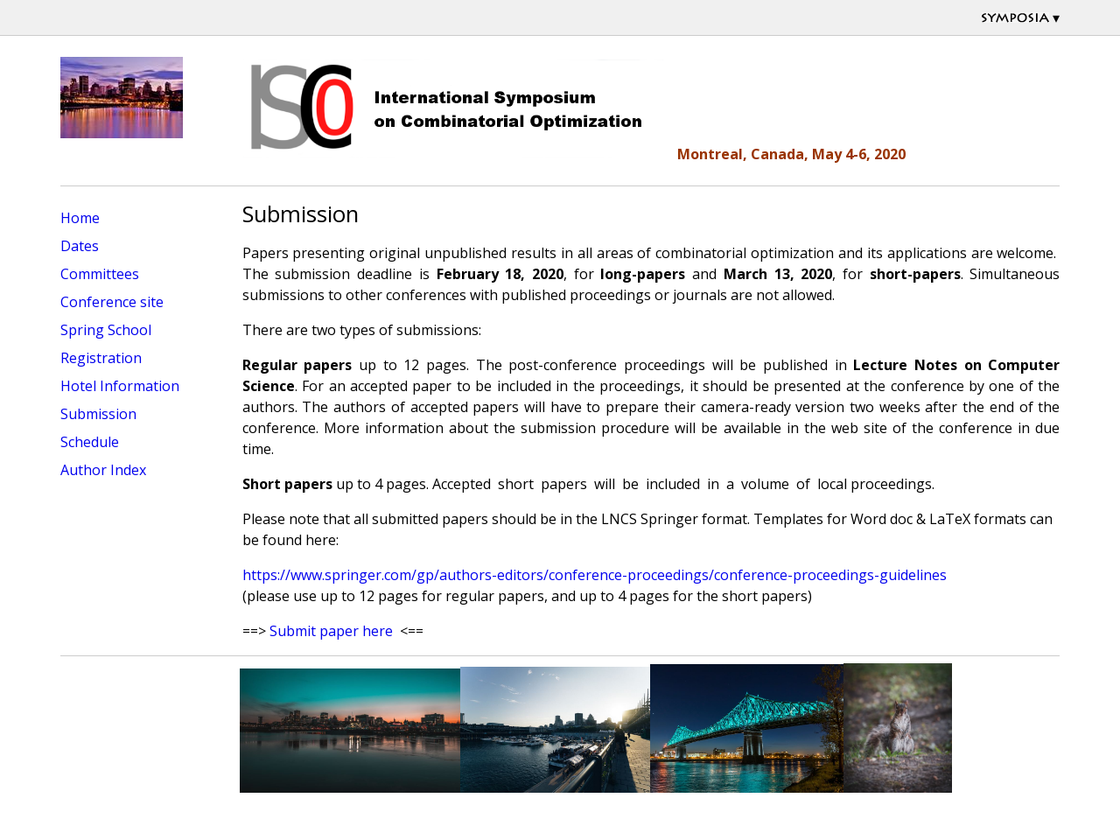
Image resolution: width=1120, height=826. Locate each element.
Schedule (89, 442)
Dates (79, 246)
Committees (99, 274)
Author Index (103, 470)
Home (80, 218)
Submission (98, 414)
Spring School (105, 330)
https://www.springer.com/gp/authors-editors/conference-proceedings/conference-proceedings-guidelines (594, 574)
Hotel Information (119, 386)
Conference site (112, 302)
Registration (101, 358)
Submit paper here (331, 630)
